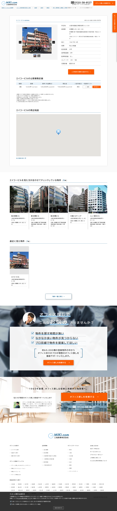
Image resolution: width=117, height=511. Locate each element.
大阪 (70, 455)
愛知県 (67, 490)
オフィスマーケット (73, 448)
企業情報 (45, 448)
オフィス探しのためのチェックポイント (21, 468)
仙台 (70, 464)
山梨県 (40, 490)
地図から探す (14, 455)
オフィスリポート (73, 474)
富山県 (20, 490)
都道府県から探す (15, 483)
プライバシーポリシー (96, 457)
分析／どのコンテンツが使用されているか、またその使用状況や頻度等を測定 (31, 501)
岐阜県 (53, 490)
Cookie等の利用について (24, 498)
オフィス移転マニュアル (17, 464)
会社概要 (46, 452)
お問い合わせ (94, 448)
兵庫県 (101, 490)
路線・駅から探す (15, 458)
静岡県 (60, 490)
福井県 (33, 490)
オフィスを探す (14, 448)
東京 (70, 452)
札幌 (70, 461)
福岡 (70, 471)
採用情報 (46, 464)
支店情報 (46, 455)
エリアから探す (15, 452)
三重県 (74, 490)
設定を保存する (58, 507)
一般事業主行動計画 (49, 461)
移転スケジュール (15, 474)
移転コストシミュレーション (18, 471)
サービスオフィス (95, 454)
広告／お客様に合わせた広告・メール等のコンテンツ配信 (26, 504)
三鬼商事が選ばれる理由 (50, 458)
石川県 (26, 490)
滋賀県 (80, 490)
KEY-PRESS (95, 451)
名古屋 (71, 458)
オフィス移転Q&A (16, 477)
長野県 (47, 490)
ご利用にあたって (95, 460)
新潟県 (13, 490)
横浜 (70, 468)
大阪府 (94, 490)
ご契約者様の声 (48, 468)
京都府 (87, 490)
